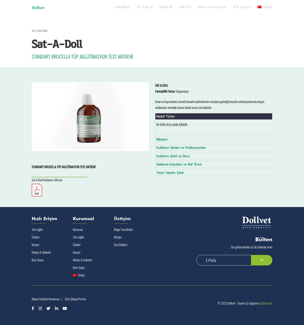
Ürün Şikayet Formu (75, 299)
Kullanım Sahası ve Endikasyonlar (181, 147)
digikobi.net (266, 303)
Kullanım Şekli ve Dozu (173, 155)
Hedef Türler (165, 116)
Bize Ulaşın (37, 259)
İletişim (118, 237)
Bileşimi (161, 139)
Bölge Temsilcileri (123, 229)
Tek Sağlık (37, 229)
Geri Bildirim (121, 244)
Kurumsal (78, 229)
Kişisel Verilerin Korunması (46, 299)
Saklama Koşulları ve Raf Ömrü (179, 164)
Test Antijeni (40, 30)
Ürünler (35, 237)
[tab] (213, 116)
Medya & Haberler (41, 252)
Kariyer (35, 244)
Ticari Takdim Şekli (169, 172)
